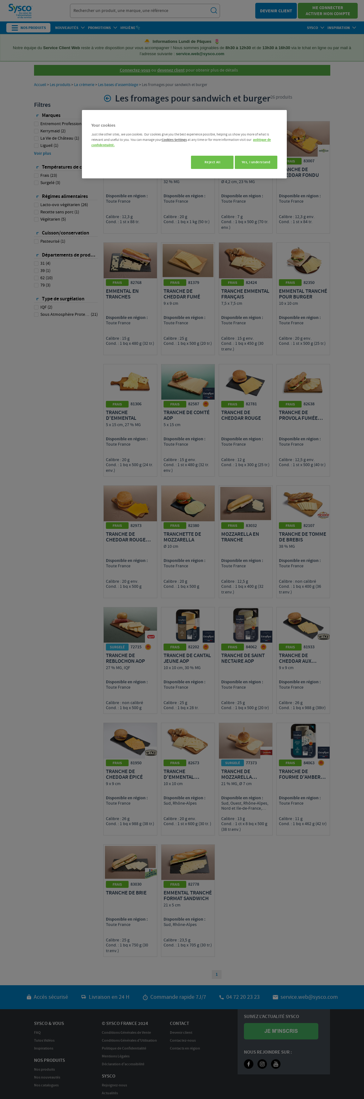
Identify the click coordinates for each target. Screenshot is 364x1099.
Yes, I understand (256, 162)
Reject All (209, 162)
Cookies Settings (174, 139)
